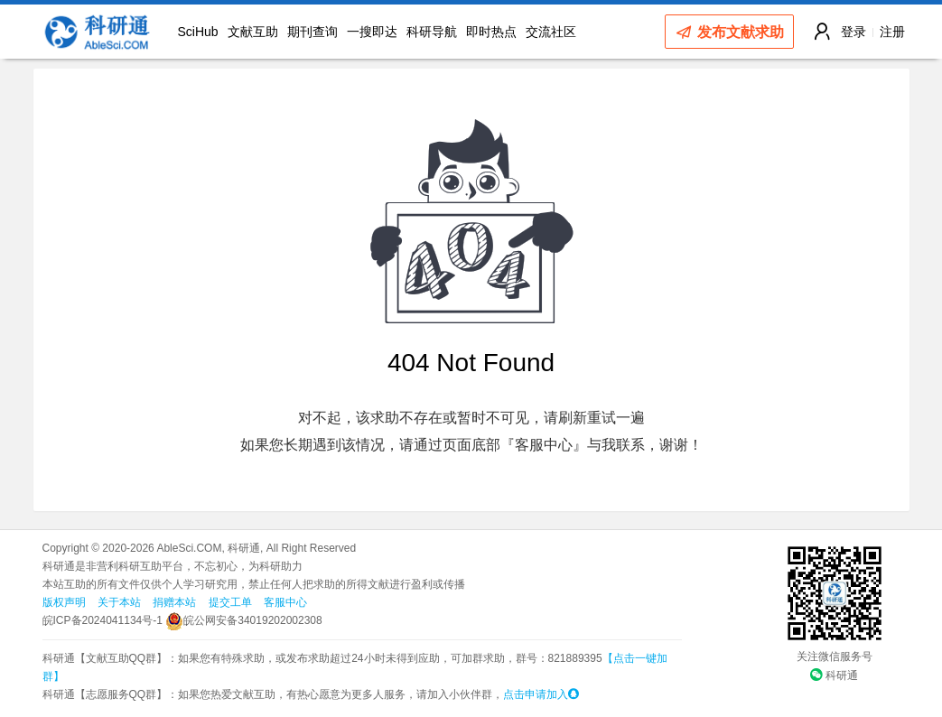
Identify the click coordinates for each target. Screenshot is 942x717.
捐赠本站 (174, 602)
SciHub (198, 31)
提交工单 (230, 602)
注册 (892, 31)
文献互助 (253, 31)
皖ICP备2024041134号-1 (102, 620)
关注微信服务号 (834, 656)
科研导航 (431, 31)
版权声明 (64, 602)
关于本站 (119, 602)
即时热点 (491, 31)
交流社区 (551, 31)
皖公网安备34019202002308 (243, 620)
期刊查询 (312, 31)
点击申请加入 (541, 694)
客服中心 (285, 602)
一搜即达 (372, 31)
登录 (853, 31)
